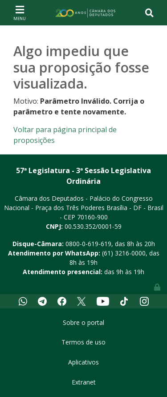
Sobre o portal (83, 322)
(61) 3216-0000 (124, 253)
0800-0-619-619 (88, 243)
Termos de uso (83, 342)
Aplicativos (83, 362)
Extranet (84, 382)
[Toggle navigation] (20, 12)
